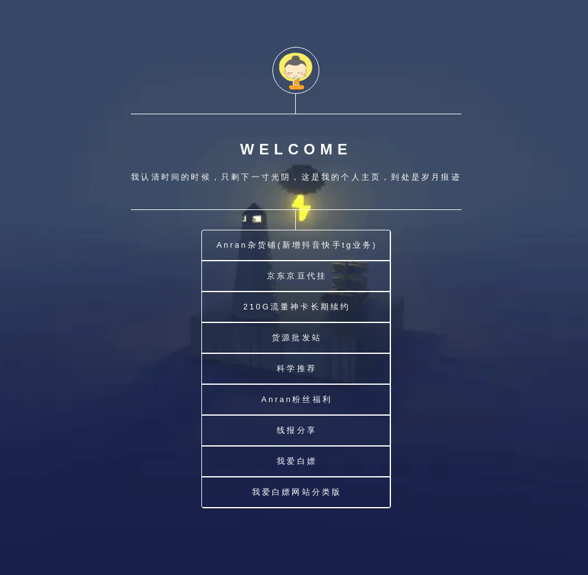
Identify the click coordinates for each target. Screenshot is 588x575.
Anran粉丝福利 (296, 399)
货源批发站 (297, 337)
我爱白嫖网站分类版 (297, 492)
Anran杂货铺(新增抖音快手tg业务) (296, 245)
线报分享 (297, 430)
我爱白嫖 (297, 461)
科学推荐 (297, 368)
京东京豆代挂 (297, 275)
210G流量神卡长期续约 (297, 306)
